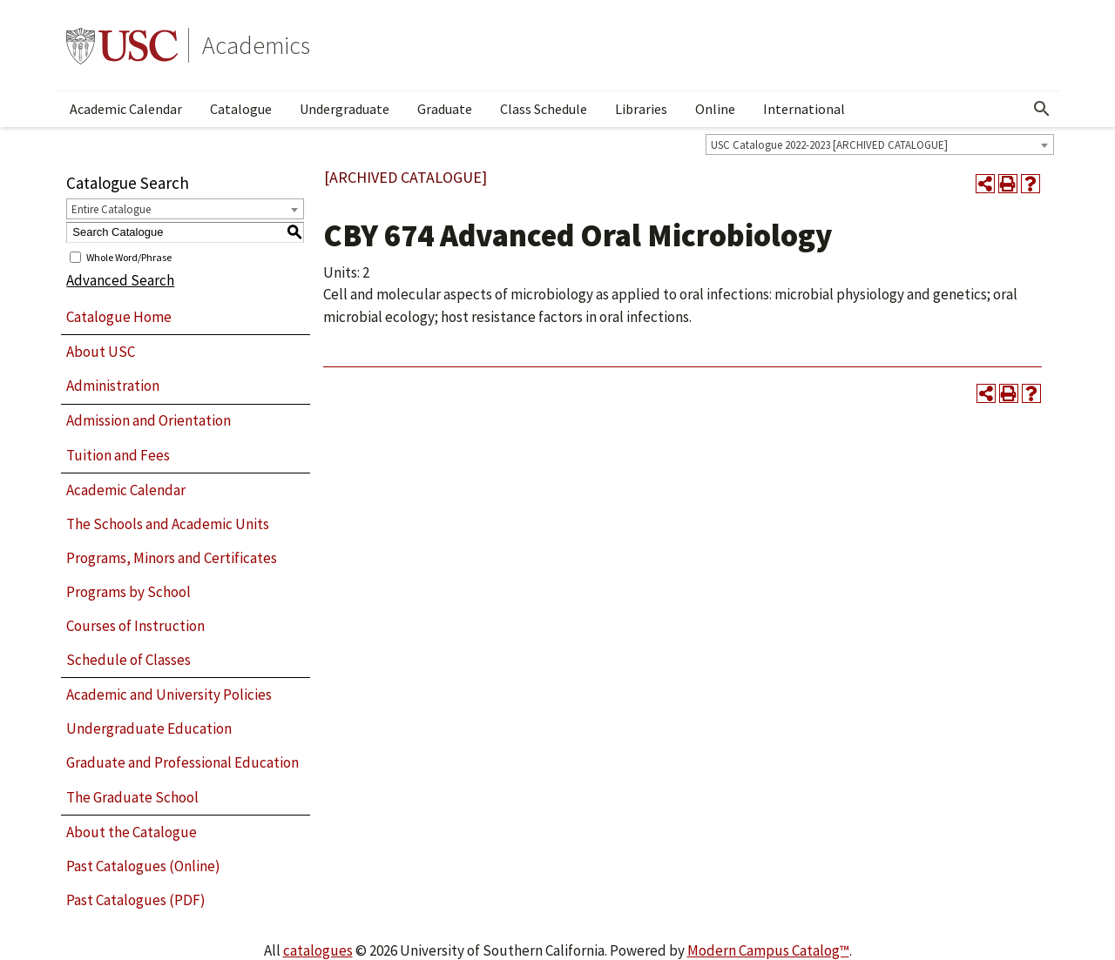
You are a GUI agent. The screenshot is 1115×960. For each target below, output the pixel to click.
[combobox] (880, 144)
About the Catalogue (131, 832)
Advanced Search (120, 280)
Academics (256, 45)
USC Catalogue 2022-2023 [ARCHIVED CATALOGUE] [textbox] (829, 145)
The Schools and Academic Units (167, 524)
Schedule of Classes (128, 659)
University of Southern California (122, 45)
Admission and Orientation (148, 420)
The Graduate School (132, 797)
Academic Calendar (126, 108)
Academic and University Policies (169, 694)
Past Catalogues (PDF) (136, 900)
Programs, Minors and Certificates (171, 557)
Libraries (641, 108)
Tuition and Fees (118, 455)
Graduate (444, 108)
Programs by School (128, 591)
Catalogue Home (119, 316)
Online (715, 108)
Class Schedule (543, 108)
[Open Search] (1041, 108)
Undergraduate (344, 108)
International (804, 108)
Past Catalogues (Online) (143, 866)
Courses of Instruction (135, 625)
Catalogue (241, 108)
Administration (112, 385)
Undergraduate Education (149, 728)
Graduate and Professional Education (182, 762)
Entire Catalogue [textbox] (111, 209)
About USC (100, 351)
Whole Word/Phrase (129, 256)
